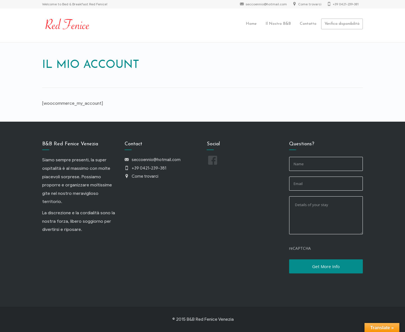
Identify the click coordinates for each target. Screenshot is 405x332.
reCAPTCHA (300, 248)
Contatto (308, 24)
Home (251, 24)
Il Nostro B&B (278, 24)
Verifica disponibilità (342, 24)
